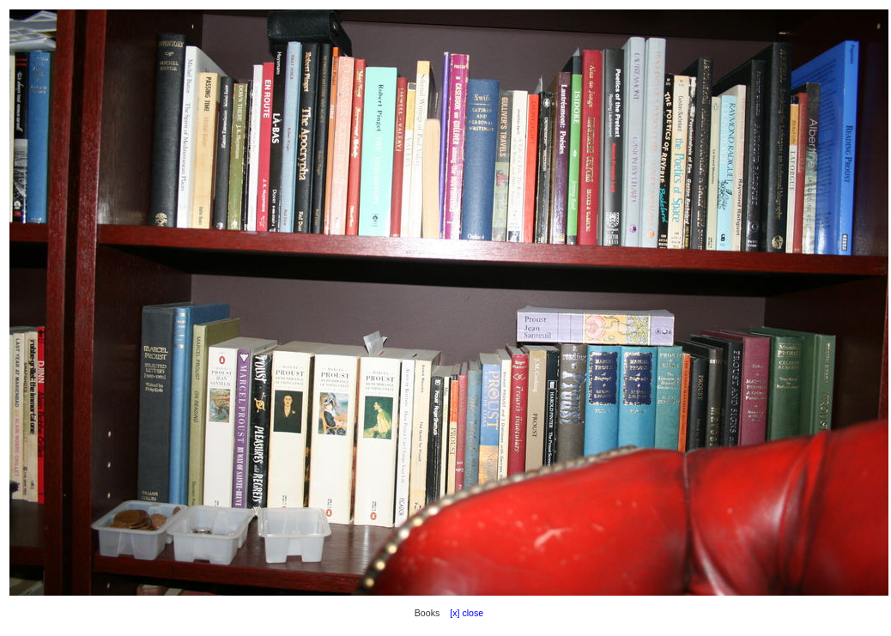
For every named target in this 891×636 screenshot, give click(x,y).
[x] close (462, 613)
